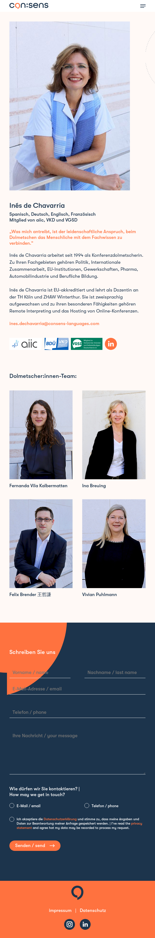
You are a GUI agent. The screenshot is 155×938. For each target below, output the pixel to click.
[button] (143, 6)
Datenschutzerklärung (60, 819)
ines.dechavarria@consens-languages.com (54, 323)
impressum (60, 910)
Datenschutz (93, 910)
